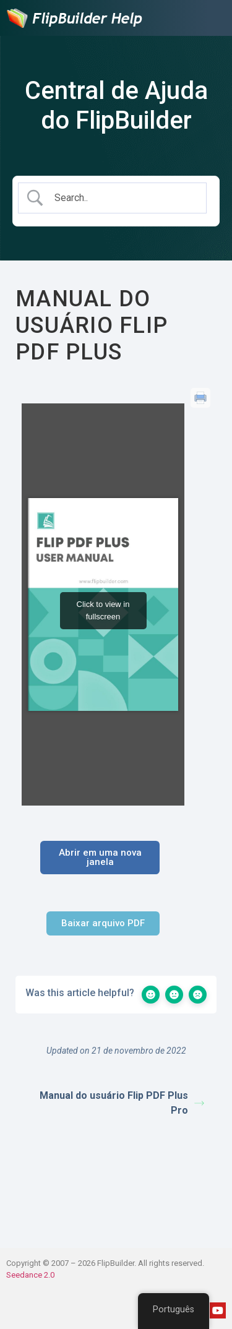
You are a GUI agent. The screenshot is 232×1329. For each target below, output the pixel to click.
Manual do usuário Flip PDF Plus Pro (122, 1103)
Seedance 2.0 (30, 1275)
